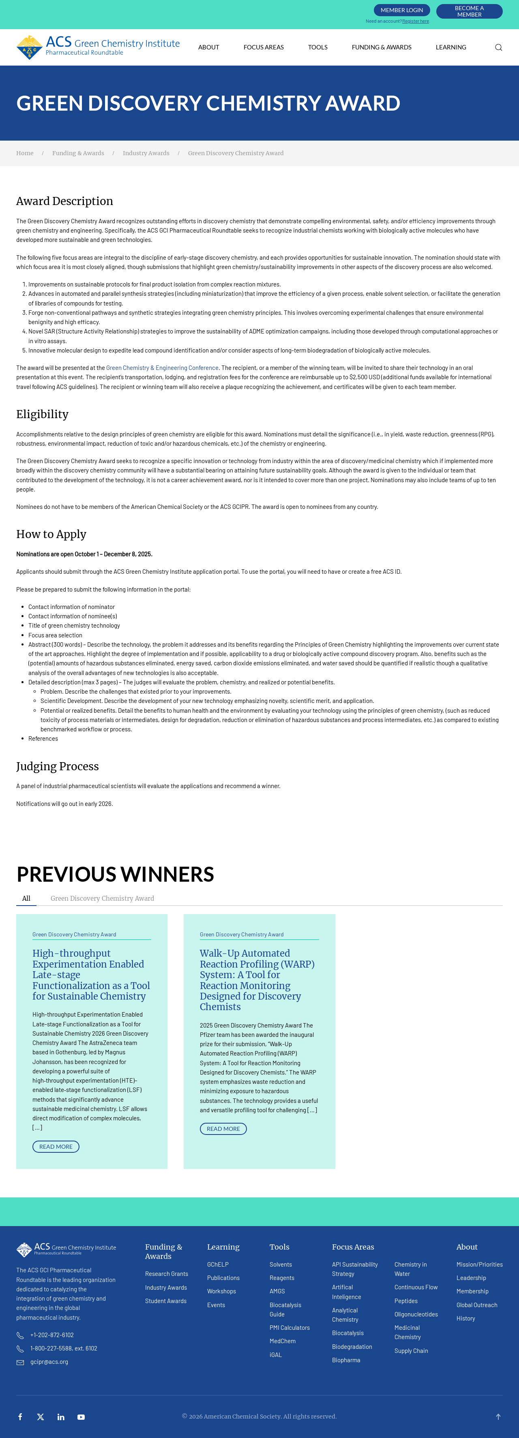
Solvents (281, 1264)
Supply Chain (411, 1350)
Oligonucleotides (416, 1314)
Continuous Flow (416, 1287)
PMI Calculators (290, 1327)
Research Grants (166, 1273)
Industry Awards (166, 1287)
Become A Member (469, 11)
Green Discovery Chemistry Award (74, 934)
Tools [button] (318, 47)
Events (216, 1304)
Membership (473, 1291)
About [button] (208, 47)
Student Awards (166, 1300)
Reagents (282, 1277)
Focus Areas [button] (264, 47)
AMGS (277, 1291)
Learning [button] (451, 47)
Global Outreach (477, 1304)
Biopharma (346, 1359)
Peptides (406, 1300)
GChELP (218, 1264)
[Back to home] (98, 47)
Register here (415, 21)
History (466, 1318)
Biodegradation (352, 1346)
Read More (56, 1146)
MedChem (283, 1340)
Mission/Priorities (480, 1264)
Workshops (221, 1291)
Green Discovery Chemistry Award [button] (102, 898)
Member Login (402, 9)
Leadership (471, 1277)
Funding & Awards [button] (382, 47)
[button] (499, 47)
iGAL (276, 1354)
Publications (223, 1277)
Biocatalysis (348, 1332)
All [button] (26, 898)
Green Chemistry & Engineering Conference (162, 367)
